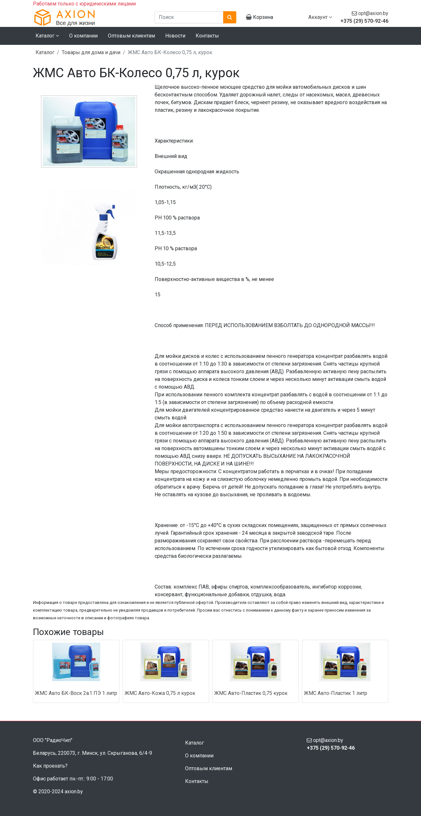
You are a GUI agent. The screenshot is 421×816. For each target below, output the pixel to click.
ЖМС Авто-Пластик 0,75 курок (250, 693)
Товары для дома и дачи (91, 52)
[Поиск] (189, 17)
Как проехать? (50, 766)
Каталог (45, 52)
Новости (175, 36)
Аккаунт (320, 17)
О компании (83, 36)
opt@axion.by (373, 13)
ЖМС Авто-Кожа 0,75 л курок (160, 693)
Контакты (207, 36)
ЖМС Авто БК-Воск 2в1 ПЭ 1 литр (76, 693)
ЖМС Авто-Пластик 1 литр (335, 693)
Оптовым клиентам (131, 36)
